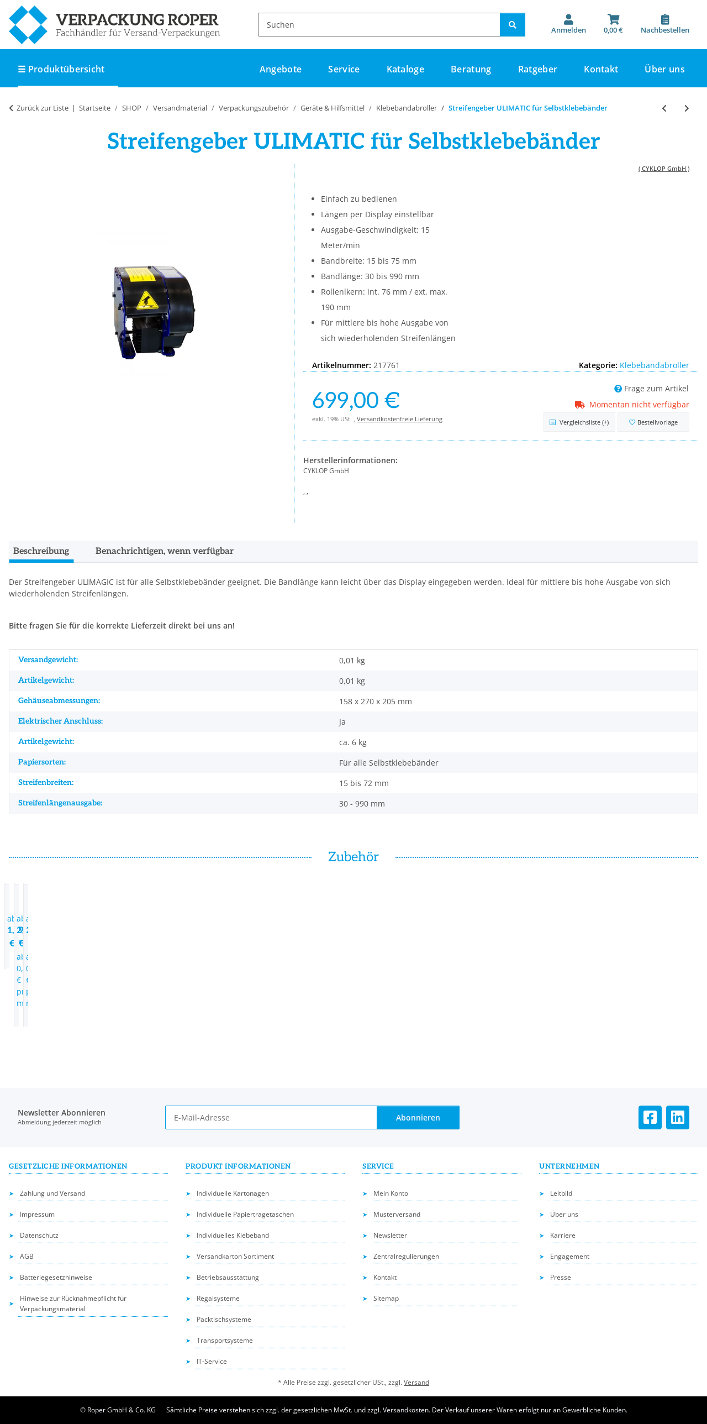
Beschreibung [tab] (41, 551)
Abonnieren (418, 1117)
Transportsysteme (225, 1340)
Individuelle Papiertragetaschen (245, 1214)
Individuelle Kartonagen (233, 1193)
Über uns (665, 69)
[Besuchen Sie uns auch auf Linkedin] (677, 1117)
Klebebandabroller (654, 365)
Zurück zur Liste (42, 108)
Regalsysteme (218, 1298)
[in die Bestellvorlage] (653, 422)
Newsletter (390, 1235)
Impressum (37, 1214)
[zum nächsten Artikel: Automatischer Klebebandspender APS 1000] (687, 108)
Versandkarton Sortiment (235, 1256)
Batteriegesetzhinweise (56, 1277)
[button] (568, 24)
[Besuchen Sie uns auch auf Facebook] (650, 1117)
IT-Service (212, 1361)
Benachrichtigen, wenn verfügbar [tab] (165, 551)
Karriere (563, 1235)
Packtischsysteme (224, 1319)
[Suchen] (379, 24)
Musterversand (396, 1214)
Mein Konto (390, 1193)
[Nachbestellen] (665, 24)
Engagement (569, 1256)
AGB (27, 1256)
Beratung (471, 69)
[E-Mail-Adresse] (271, 1117)
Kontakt (601, 69)
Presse (560, 1277)
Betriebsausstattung (228, 1277)
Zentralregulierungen (406, 1256)
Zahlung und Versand (52, 1193)
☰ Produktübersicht (61, 69)
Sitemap (386, 1298)
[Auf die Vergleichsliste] (579, 422)
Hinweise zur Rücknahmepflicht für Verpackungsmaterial (73, 1303)
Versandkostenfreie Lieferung (399, 419)
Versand (416, 1382)
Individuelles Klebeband (233, 1235)
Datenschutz (39, 1235)
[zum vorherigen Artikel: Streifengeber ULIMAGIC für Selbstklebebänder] (664, 108)
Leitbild (561, 1193)
